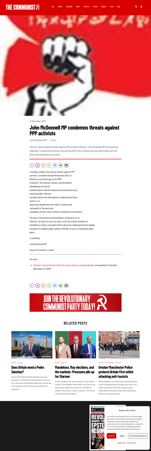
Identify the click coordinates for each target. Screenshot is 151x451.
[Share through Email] (60, 165)
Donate (60, 7)
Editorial (64, 362)
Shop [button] (111, 7)
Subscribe (69, 7)
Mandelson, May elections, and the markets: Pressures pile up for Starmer (74, 372)
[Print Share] (66, 165)
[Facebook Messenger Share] (55, 165)
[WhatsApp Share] (49, 165)
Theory (95, 7)
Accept (111, 436)
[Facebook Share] (32, 165)
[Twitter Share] (37, 165)
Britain (53, 140)
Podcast (103, 7)
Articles (86, 7)
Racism (118, 362)
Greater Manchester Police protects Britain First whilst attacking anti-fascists (116, 372)
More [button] (118, 7)
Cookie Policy (121, 443)
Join (52, 7)
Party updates (110, 362)
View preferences (137, 436)
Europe (19, 362)
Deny (122, 436)
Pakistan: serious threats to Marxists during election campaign (60, 265)
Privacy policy (131, 443)
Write (78, 7)
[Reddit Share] (43, 165)
